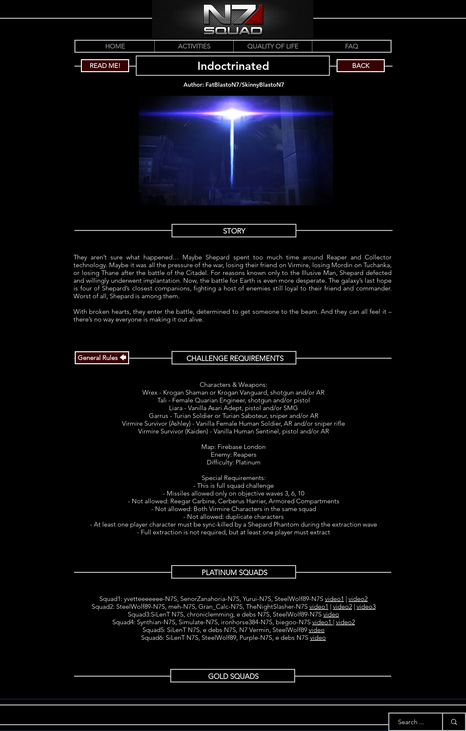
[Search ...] (410, 722)
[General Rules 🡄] (102, 357)
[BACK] (361, 65)
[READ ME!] (105, 65)
